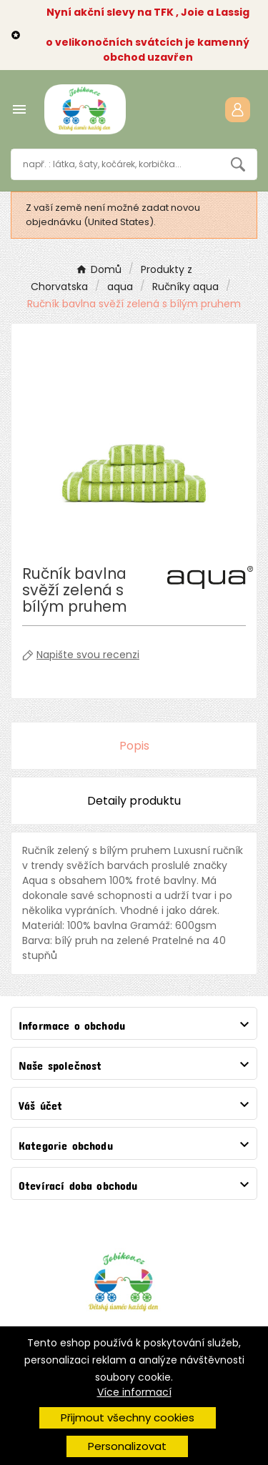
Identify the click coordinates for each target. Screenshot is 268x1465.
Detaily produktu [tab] (134, 801)
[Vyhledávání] (115, 164)
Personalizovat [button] (127, 1446)
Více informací (134, 1392)
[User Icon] (237, 109)
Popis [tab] (134, 746)
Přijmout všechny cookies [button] (127, 1417)
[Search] (238, 164)
